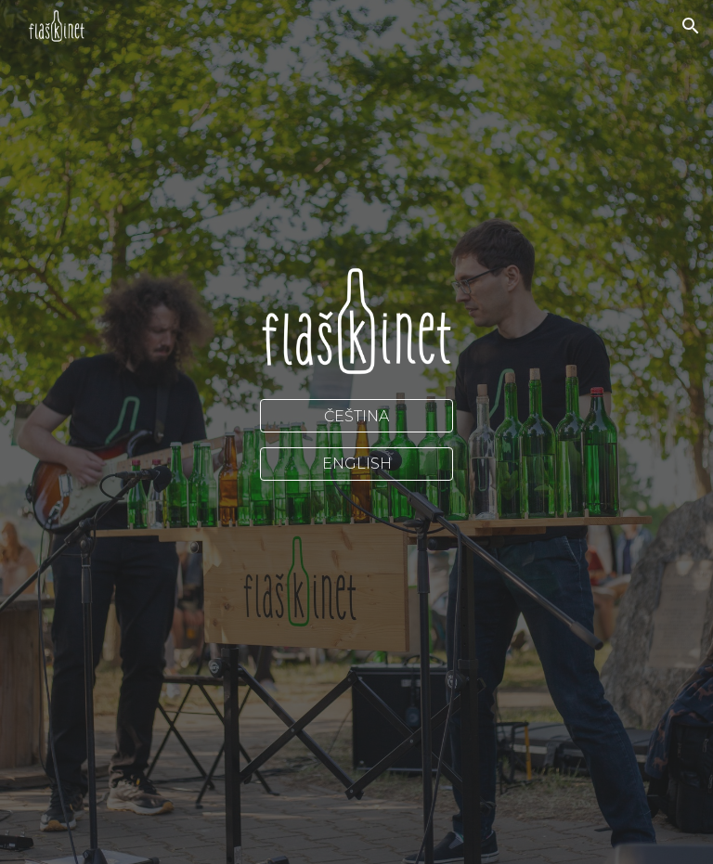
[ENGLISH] (356, 463)
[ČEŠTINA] (356, 416)
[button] (690, 26)
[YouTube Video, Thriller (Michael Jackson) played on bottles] (356, 550)
